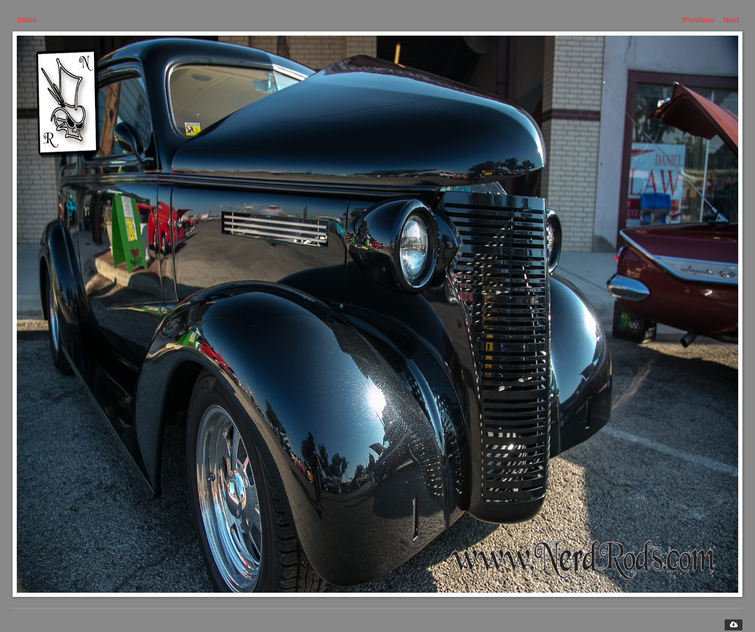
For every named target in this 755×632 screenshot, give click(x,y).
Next (731, 20)
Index (27, 20)
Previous (698, 20)
